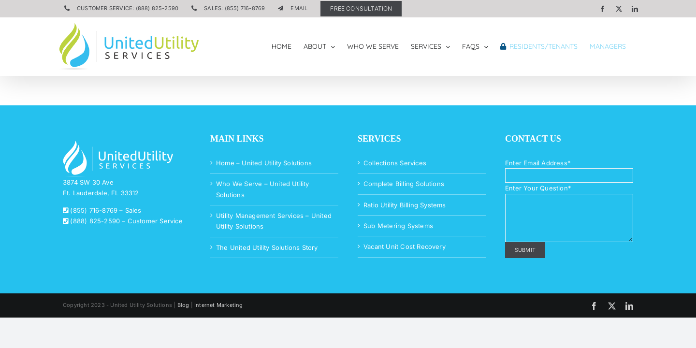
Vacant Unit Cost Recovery (404, 246)
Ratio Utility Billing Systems (404, 205)
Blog (183, 305)
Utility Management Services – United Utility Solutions (274, 221)
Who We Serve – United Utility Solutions (262, 189)
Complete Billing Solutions (403, 184)
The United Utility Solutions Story (267, 247)
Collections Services (394, 163)
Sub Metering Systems (398, 226)
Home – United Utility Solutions (264, 163)
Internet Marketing (218, 305)
